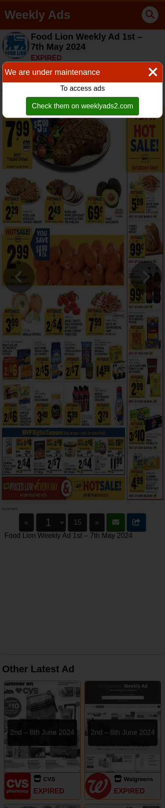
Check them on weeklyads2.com (82, 106)
